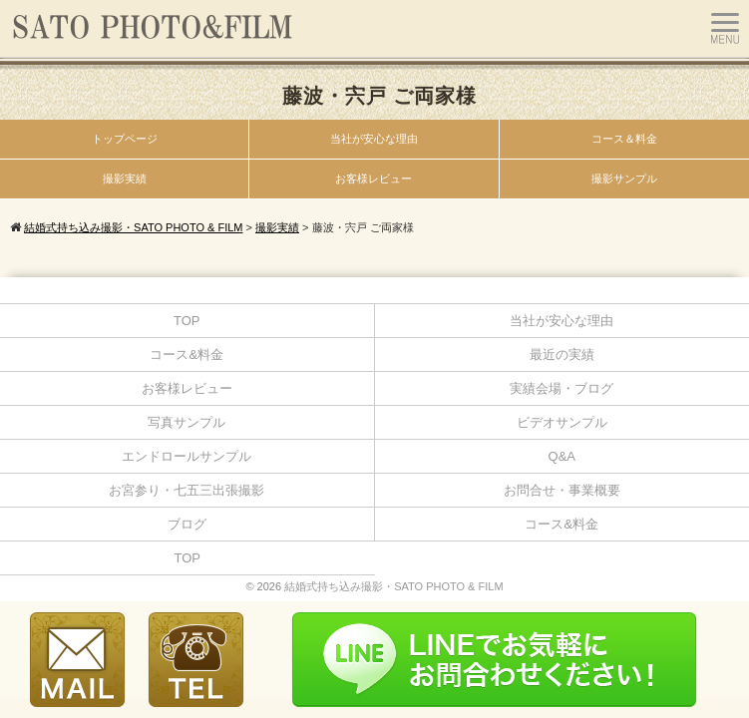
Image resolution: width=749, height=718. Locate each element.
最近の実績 (562, 354)
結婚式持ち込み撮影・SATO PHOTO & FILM (393, 586)
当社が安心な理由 (374, 139)
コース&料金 (186, 354)
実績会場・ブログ (561, 388)
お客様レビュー (373, 178)
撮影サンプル (624, 178)
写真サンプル (186, 422)
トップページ (125, 139)
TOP (187, 320)
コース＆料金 (624, 139)
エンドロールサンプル (186, 456)
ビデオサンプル (562, 422)
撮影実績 (125, 178)
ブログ (187, 524)
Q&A (562, 456)
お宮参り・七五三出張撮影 (186, 490)
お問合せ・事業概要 (562, 490)
